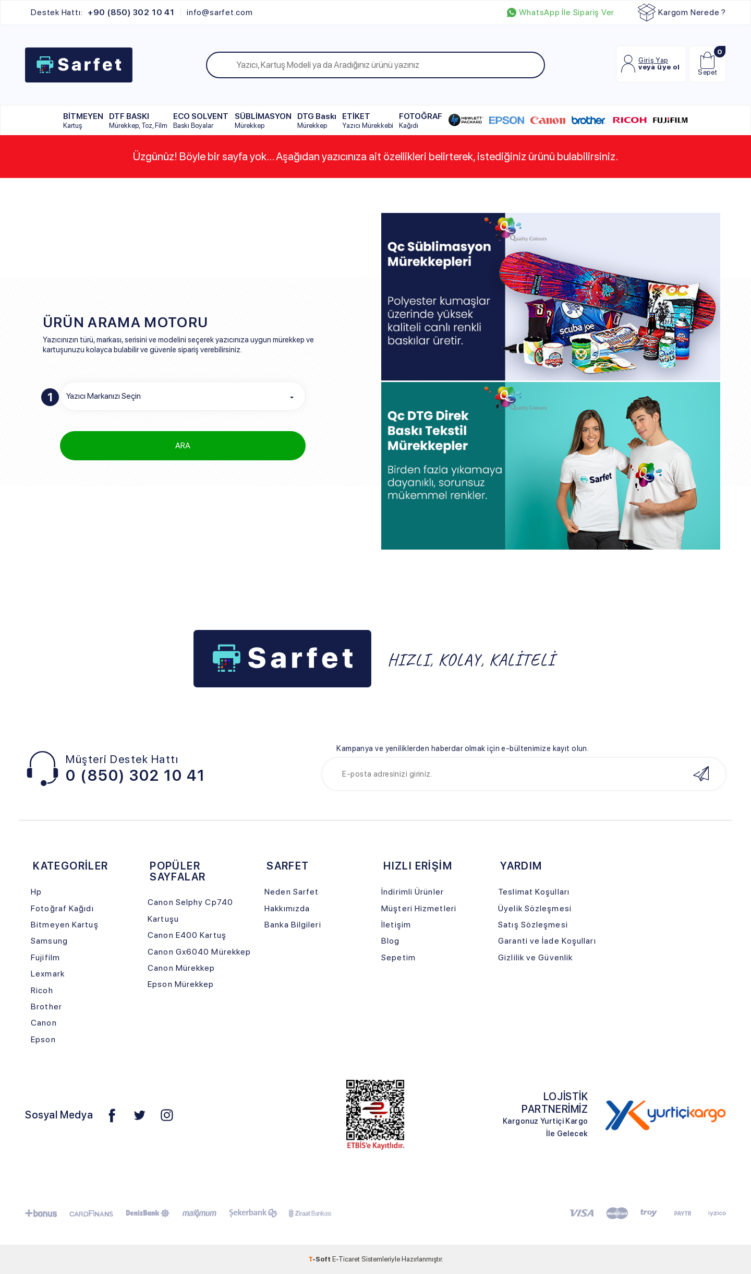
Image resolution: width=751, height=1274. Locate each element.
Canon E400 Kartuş (187, 935)
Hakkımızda (287, 908)
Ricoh (42, 990)
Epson (43, 1039)
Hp (36, 892)
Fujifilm (45, 957)
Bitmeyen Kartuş (64, 925)
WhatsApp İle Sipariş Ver (560, 12)
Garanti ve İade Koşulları (547, 941)
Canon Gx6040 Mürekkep (199, 952)
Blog (390, 941)
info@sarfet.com (220, 12)
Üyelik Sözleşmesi (535, 908)
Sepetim (398, 957)
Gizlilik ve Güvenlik (535, 957)
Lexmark (48, 974)
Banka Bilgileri (292, 925)
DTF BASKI (138, 120)
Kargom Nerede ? (682, 12)
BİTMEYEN (83, 120)
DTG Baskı (316, 120)
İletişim (396, 925)
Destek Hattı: (102, 12)
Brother (46, 1006)
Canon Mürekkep (181, 968)
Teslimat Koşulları (534, 892)
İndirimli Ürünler (412, 892)
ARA (182, 445)
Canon (44, 1023)
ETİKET (367, 120)
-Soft (320, 1259)
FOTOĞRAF (420, 120)
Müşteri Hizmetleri (418, 908)
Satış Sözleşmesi (533, 925)
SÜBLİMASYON (263, 120)
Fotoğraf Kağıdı (62, 908)
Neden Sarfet (291, 892)
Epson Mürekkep (181, 984)
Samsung (49, 941)
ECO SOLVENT (200, 120)
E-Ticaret (346, 1259)
